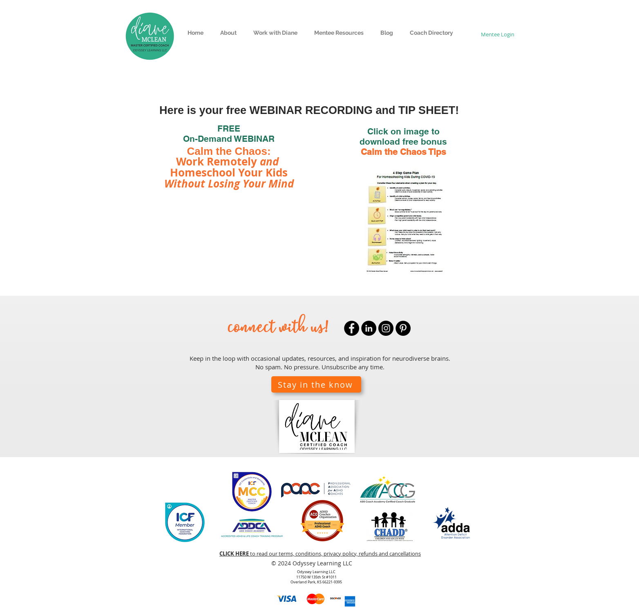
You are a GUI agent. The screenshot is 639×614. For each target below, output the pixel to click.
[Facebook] (351, 328)
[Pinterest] (403, 328)
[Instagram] (385, 328)
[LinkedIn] (368, 328)
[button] (228, 33)
